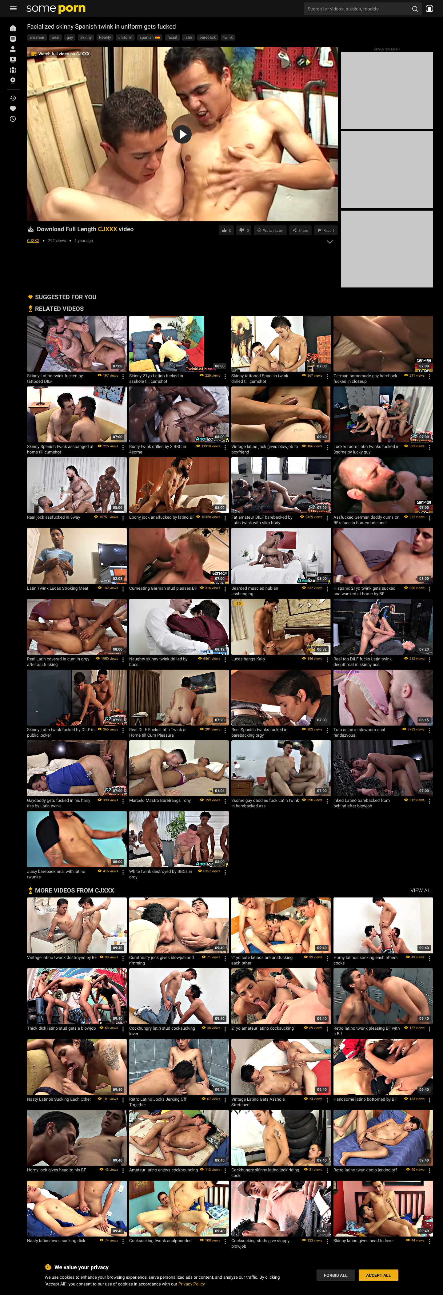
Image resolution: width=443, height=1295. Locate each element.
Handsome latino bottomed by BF (365, 1099)
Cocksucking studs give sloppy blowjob (260, 1243)
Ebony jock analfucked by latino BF (162, 517)
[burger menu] (13, 8)
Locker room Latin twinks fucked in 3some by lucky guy (366, 449)
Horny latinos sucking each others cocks (365, 960)
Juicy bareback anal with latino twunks (56, 874)
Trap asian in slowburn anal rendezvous (359, 732)
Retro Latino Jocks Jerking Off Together (157, 1101)
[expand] (330, 240)
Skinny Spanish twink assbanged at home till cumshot (60, 449)
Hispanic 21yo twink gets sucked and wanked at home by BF (364, 590)
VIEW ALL (421, 890)
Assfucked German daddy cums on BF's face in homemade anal (366, 519)
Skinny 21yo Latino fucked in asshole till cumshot (156, 378)
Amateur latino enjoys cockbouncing (163, 1170)
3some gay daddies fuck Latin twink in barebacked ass (265, 803)
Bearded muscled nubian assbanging (254, 590)
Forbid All (336, 1275)
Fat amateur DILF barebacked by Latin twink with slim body (262, 519)
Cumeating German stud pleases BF (163, 588)
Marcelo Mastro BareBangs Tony (160, 800)
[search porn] (415, 9)
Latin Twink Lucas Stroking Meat (57, 588)
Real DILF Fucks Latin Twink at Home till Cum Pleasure (158, 732)
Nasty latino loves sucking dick (56, 1240)
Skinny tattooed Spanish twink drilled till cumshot (259, 378)
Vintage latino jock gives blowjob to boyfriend (264, 449)
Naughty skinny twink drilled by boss (158, 661)
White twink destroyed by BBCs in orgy (160, 874)
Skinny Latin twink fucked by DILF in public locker (60, 732)
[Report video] (326, 230)
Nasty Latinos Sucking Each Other (59, 1099)
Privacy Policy (191, 1284)
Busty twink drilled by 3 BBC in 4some (157, 449)
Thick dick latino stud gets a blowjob (61, 1028)
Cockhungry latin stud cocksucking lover (162, 1030)
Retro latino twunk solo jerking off (365, 1170)
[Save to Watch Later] (270, 230)
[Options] (123, 376)
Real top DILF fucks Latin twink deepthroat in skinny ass (362, 661)
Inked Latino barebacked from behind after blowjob (361, 803)
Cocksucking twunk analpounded (160, 1240)
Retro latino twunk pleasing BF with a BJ (366, 1030)
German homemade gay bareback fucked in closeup (365, 378)
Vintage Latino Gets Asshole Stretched (258, 1101)
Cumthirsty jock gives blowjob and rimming (161, 960)
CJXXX (33, 240)
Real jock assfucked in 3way (53, 517)
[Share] (300, 230)
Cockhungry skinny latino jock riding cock (265, 1172)
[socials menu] (427, 8)
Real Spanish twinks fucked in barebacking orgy (259, 732)
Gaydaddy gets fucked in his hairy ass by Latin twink (58, 803)
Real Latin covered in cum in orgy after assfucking (58, 661)
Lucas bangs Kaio (248, 659)
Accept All (378, 1275)
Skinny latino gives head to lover (363, 1240)
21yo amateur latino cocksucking (262, 1028)
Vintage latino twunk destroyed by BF (62, 957)
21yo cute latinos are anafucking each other (262, 960)
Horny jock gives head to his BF (56, 1170)
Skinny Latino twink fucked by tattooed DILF (55, 378)
